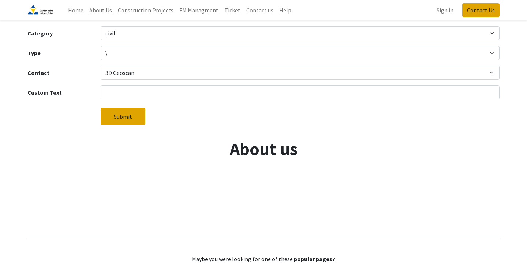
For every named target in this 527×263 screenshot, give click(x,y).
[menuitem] (75, 10)
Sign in (445, 10)
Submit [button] (123, 116)
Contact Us (481, 10)
